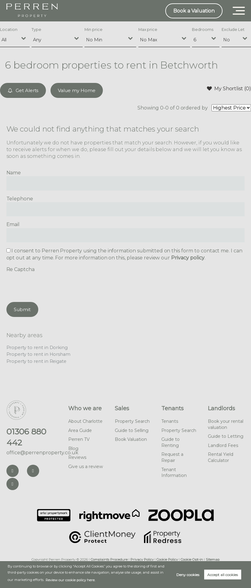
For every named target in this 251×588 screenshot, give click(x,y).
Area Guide (80, 430)
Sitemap (212, 559)
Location (8, 29)
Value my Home (76, 90)
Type (36, 29)
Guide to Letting (225, 436)
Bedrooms (202, 29)
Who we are (85, 408)
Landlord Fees (223, 445)
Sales (122, 408)
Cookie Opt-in (192, 559)
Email (13, 224)
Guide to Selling (131, 430)
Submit (22, 309)
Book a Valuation (194, 11)
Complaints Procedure (109, 559)
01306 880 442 (26, 437)
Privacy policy (187, 258)
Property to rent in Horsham (38, 354)
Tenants (172, 408)
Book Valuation (131, 439)
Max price (148, 29)
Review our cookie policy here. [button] (70, 580)
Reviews (77, 457)
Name (13, 173)
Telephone (19, 199)
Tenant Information (174, 472)
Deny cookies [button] (187, 574)
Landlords (221, 408)
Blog (73, 448)
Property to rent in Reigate (36, 361)
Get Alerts (23, 90)
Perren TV (79, 439)
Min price (93, 29)
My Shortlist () (229, 88)
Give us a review (85, 466)
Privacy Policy (142, 559)
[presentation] (52, 285)
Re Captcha (20, 269)
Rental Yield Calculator (220, 457)
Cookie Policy (167, 559)
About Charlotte (85, 421)
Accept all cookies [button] (222, 574)
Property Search (132, 421)
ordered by (194, 108)
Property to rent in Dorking (37, 347)
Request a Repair (172, 457)
